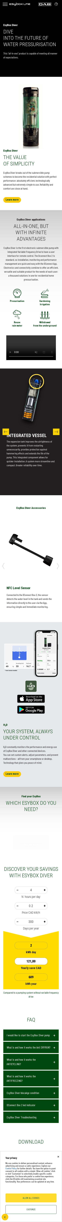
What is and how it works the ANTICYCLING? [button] (21, 1062)
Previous (6, 432)
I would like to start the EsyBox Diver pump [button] (28, 1035)
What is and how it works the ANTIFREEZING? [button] (21, 1078)
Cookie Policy (11, 1168)
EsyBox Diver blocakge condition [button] (23, 1093)
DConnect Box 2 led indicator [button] (21, 1105)
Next (56, 432)
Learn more (12, 199)
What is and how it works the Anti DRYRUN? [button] (28, 1047)
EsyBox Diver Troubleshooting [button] (21, 1117)
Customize (31, 1209)
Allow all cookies (31, 1197)
